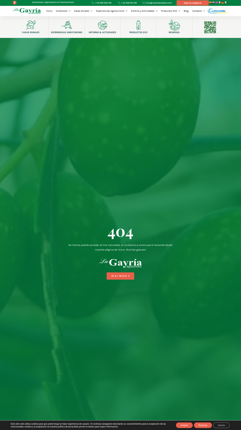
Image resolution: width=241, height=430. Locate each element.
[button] (193, 3)
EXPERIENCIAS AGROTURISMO (66, 32)
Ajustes (221, 425)
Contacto (198, 11)
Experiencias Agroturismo (111, 11)
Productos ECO (170, 11)
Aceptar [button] (184, 425)
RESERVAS (174, 32)
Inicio (49, 11)
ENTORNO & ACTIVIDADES (102, 32)
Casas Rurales (83, 11)
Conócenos (63, 11)
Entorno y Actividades (144, 11)
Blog (186, 11)
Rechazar (202, 425)
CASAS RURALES (31, 32)
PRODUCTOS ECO (138, 32)
